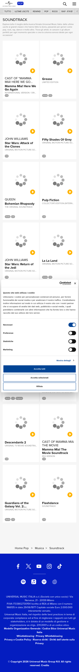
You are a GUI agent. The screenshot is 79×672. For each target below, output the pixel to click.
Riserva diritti (40, 639)
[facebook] (18, 566)
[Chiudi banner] (75, 283)
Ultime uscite (22, 11)
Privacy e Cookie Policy (17, 639)
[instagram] (49, 566)
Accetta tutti (39, 369)
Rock (55, 11)
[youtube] (39, 566)
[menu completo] (74, 4)
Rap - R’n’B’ (67, 11)
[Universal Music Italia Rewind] (54, 582)
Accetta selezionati (39, 378)
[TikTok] (59, 566)
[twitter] (28, 566)
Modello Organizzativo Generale (22, 628)
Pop (46, 11)
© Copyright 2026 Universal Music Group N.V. (34, 661)
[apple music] (33, 582)
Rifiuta (39, 386)
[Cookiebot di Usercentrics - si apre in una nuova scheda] (59, 283)
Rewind (37, 11)
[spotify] (23, 582)
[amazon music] (44, 582)
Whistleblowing (25, 636)
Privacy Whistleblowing (49, 636)
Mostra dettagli (63, 360)
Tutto (7, 11)
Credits (45, 665)
